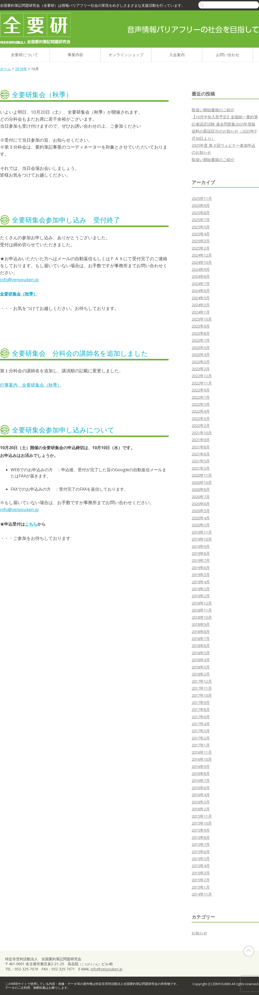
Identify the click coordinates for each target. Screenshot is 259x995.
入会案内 (177, 54)
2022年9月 (201, 390)
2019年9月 (201, 546)
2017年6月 (201, 716)
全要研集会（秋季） (42, 94)
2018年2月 (201, 674)
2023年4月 (201, 354)
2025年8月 (201, 212)
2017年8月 (201, 709)
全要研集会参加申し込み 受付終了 (66, 219)
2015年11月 (202, 816)
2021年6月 (201, 453)
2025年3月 (201, 240)
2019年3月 (201, 588)
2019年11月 (202, 532)
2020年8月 (201, 489)
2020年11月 (202, 475)
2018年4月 (201, 659)
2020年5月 (201, 510)
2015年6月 (201, 851)
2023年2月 (201, 368)
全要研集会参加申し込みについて (63, 429)
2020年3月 (201, 524)
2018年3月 (201, 667)
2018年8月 (201, 631)
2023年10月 (202, 319)
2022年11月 (202, 383)
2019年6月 (201, 567)
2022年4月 (201, 411)
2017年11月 (202, 688)
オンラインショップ (126, 54)
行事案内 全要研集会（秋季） (31, 385)
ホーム (5, 68)
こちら (31, 524)
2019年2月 (201, 595)
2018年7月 (201, 638)
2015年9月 (201, 830)
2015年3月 (201, 872)
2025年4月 (201, 233)
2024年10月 (202, 262)
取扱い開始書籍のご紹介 (213, 109)
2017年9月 (201, 702)
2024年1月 (201, 312)
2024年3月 (201, 304)
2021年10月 (202, 432)
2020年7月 (201, 496)
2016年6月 (201, 787)
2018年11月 (202, 610)
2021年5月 (201, 460)
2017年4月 (201, 723)
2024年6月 (201, 290)
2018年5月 (201, 652)
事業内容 (75, 54)
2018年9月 (201, 624)
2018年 (21, 68)
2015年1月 (201, 887)
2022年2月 (201, 425)
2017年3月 (201, 730)
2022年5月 (201, 404)
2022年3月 (201, 418)
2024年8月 (201, 276)
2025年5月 (201, 226)
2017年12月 (202, 681)
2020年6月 (201, 503)
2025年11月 (202, 198)
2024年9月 (201, 269)
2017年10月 (202, 695)
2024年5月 (201, 297)
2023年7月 (201, 340)
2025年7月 (201, 219)
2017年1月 (201, 744)
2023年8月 (201, 333)
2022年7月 (201, 397)
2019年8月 (201, 553)
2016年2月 (201, 808)
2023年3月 (201, 361)
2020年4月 (201, 517)
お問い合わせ (227, 54)
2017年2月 (201, 737)
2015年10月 (202, 823)
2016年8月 (201, 773)
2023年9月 (201, 326)
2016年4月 (201, 794)
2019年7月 (201, 560)
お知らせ (199, 932)
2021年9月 (201, 439)
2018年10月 (202, 617)
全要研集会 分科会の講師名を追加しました (80, 353)
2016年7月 (201, 780)
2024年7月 (201, 283)
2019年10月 (202, 539)
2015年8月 (201, 837)
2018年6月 (201, 645)
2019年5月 (201, 574)
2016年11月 (202, 752)
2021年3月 (201, 468)
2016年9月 (201, 766)
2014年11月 (202, 894)
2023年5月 (201, 347)
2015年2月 (201, 879)
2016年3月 (201, 801)
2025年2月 (201, 248)
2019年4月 (201, 581)
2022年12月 (202, 375)
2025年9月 (201, 205)
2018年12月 (202, 603)
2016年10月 (202, 759)
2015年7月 (201, 844)
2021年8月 (201, 446)
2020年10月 (202, 482)
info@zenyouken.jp (19, 279)
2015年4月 (201, 865)
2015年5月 (201, 858)
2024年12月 (202, 255)
